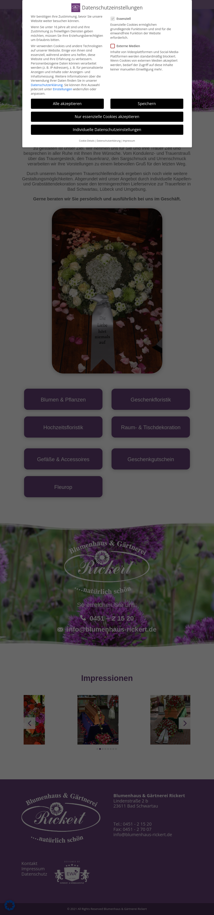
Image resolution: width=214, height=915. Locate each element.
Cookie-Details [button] (87, 140)
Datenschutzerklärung (47, 84)
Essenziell (122, 18)
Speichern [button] (147, 102)
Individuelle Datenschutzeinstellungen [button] (107, 129)
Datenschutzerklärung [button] (109, 140)
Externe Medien (127, 45)
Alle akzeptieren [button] (67, 102)
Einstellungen (62, 89)
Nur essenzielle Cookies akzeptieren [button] (107, 115)
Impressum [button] (129, 140)
